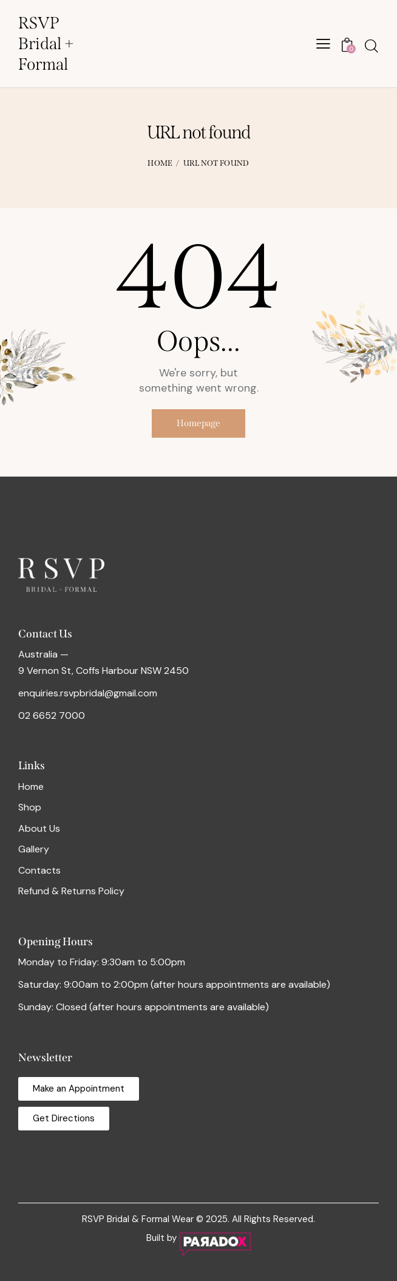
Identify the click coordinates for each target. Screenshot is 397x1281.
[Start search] (371, 46)
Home (160, 163)
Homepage (198, 423)
